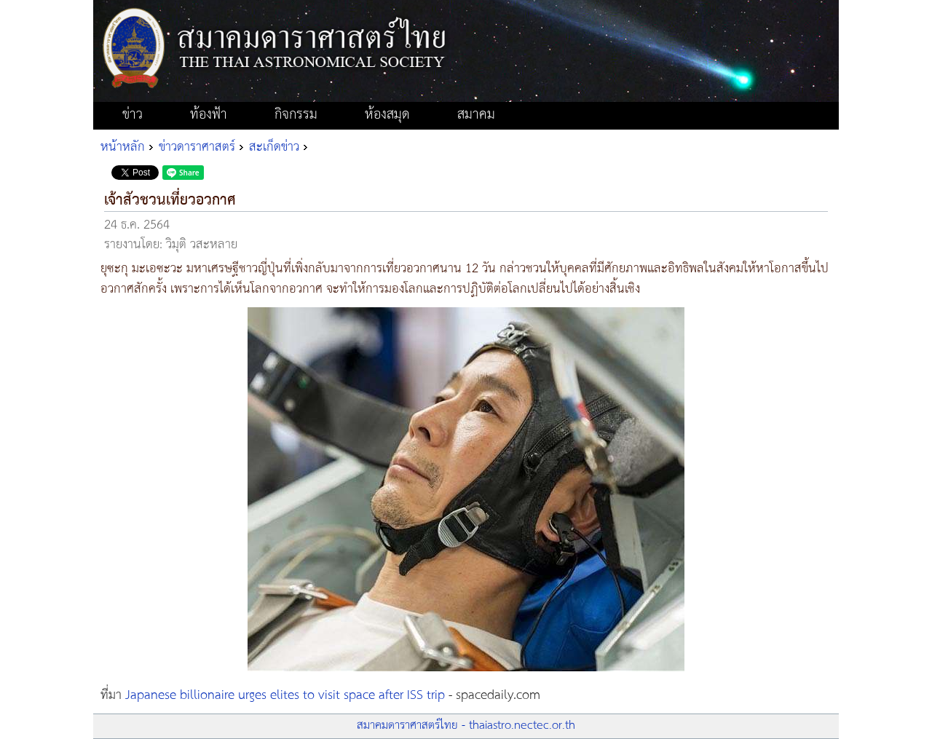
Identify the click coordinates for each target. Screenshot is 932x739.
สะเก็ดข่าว (274, 147)
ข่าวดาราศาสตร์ (197, 147)
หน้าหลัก (122, 147)
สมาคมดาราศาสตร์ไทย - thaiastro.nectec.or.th (466, 725)
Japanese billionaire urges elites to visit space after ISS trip (285, 695)
